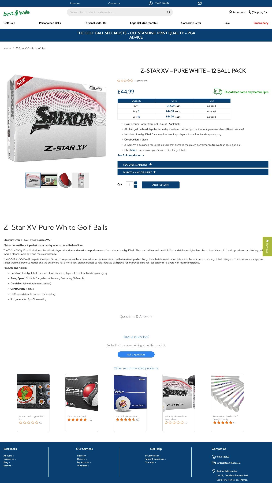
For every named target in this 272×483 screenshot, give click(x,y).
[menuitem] (9, 23)
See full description (129, 155)
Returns (81, 459)
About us (75, 3)
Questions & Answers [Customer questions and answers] (136, 316)
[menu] (136, 23)
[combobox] (120, 12)
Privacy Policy (152, 456)
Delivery (81, 456)
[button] (10, 118)
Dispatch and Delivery (137, 172)
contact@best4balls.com (226, 463)
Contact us (114, 3)
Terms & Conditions (154, 459)
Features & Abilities (135, 164)
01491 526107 (162, 3)
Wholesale (82, 466)
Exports (7, 466)
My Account (83, 462)
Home (7, 48)
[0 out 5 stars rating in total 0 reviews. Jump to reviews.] (132, 80)
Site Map (149, 462)
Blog (5, 462)
